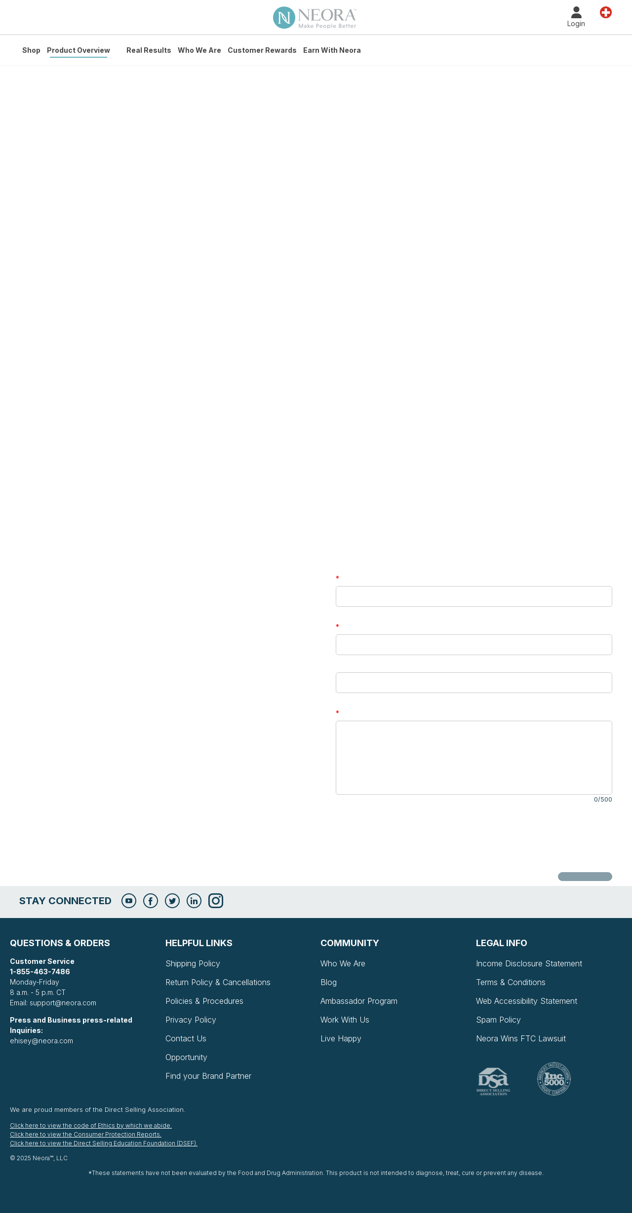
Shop (31, 50)
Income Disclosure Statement (529, 963)
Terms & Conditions (511, 982)
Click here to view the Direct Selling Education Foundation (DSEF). (104, 1143)
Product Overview (78, 50)
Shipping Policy (192, 963)
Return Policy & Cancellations (218, 982)
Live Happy (340, 1038)
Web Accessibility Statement (526, 1001)
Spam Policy (498, 1020)
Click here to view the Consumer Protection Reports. (85, 1134)
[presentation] (411, 838)
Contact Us (185, 1038)
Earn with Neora (332, 50)
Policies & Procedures (204, 1001)
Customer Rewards (262, 50)
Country (606, 11)
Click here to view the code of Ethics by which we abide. (91, 1125)
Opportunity (186, 1057)
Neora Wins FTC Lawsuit (521, 1038)
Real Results (148, 50)
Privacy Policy (190, 1020)
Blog (328, 982)
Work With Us (344, 1020)
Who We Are (199, 50)
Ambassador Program (358, 1001)
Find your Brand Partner (208, 1076)
